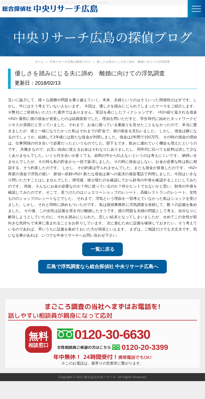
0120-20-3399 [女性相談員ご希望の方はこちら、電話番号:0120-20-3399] (140, 347)
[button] (196, 8)
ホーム (39, 61)
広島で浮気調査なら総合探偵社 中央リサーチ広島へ (102, 266)
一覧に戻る (102, 249)
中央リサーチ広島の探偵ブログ (70, 61)
